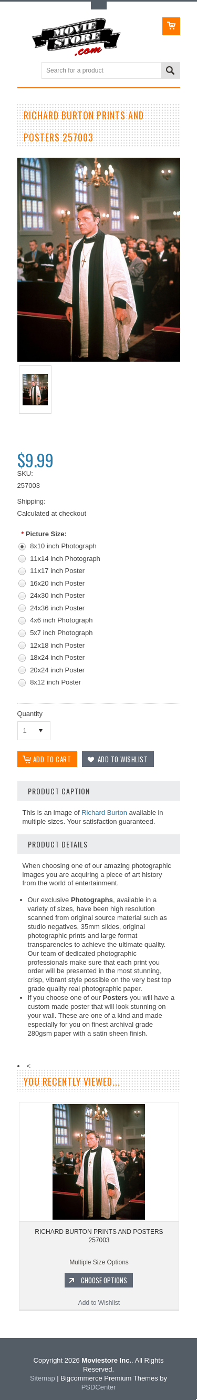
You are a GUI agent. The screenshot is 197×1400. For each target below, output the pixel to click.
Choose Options (104, 1280)
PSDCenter (98, 1387)
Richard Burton (104, 812)
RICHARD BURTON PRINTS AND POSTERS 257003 (99, 1236)
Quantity (30, 714)
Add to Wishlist (99, 1303)
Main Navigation (26, 71)
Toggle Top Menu (99, 5)
